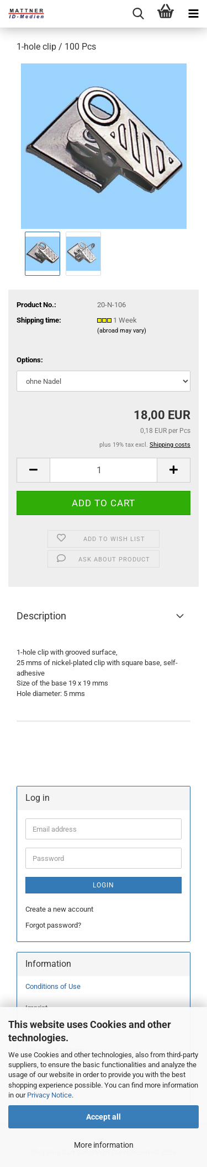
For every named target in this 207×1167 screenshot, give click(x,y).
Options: (30, 360)
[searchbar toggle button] (138, 14)
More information (104, 1145)
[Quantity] (103, 470)
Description (41, 616)
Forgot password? (53, 925)
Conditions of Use (53, 986)
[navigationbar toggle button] (193, 14)
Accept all (103, 1116)
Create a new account (59, 909)
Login (103, 885)
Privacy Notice (49, 1095)
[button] (33, 470)
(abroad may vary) (121, 330)
